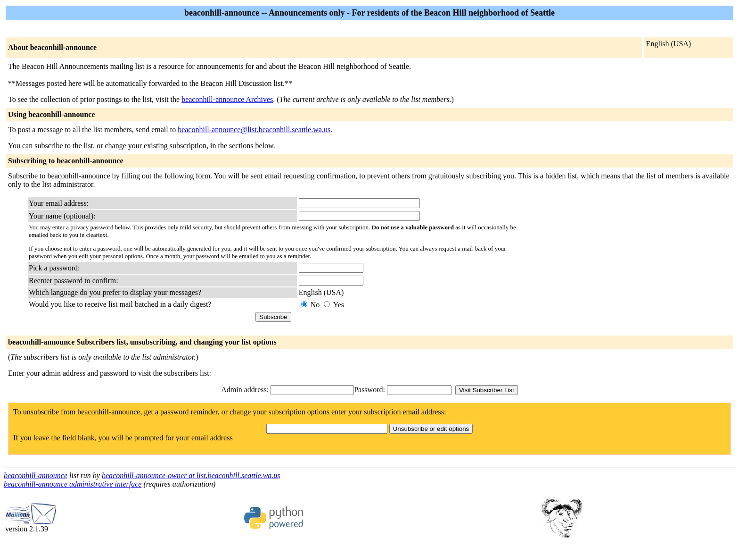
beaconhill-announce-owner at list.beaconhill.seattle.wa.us (191, 475)
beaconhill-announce (35, 475)
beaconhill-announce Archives (227, 99)
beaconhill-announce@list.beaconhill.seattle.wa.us (254, 130)
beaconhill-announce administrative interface (72, 484)
